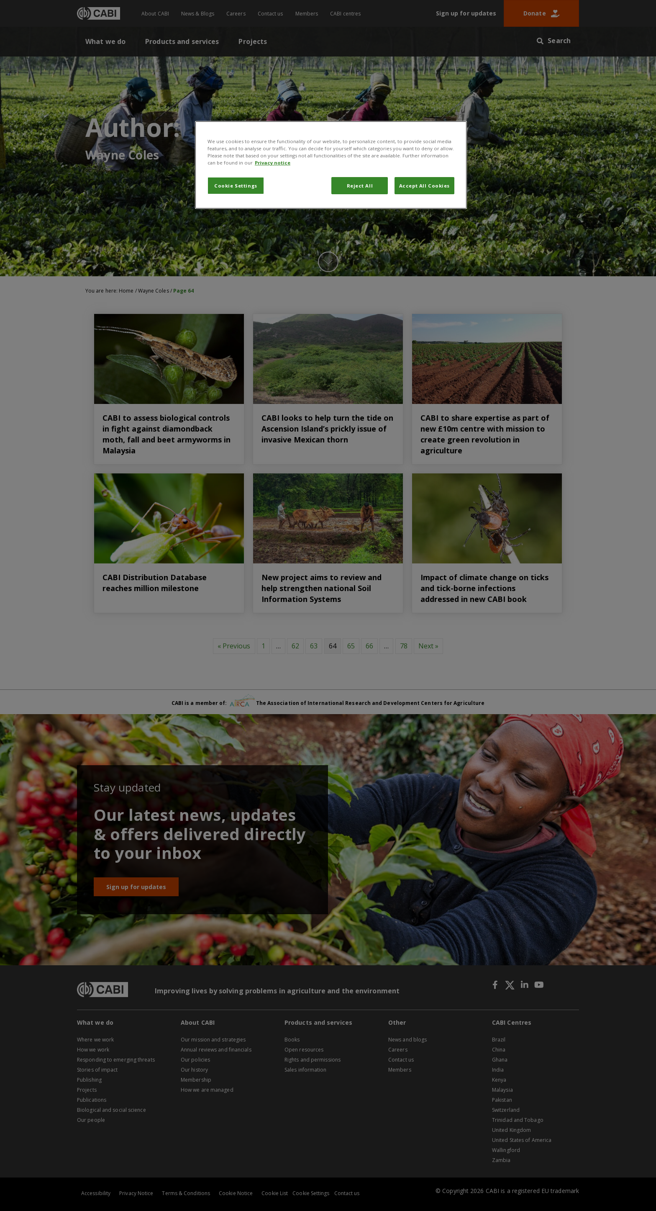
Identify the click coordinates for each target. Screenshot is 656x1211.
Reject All (360, 186)
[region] (331, 165)
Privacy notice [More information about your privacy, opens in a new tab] (272, 162)
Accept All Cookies (424, 186)
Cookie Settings (235, 186)
